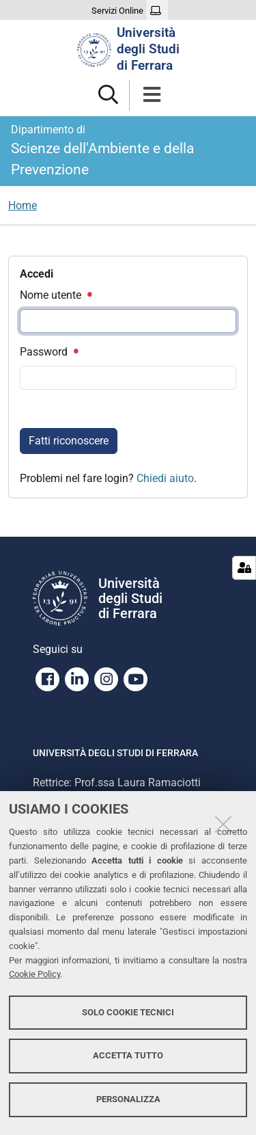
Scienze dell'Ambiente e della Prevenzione (128, 150)
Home (22, 205)
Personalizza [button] (128, 1099)
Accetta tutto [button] (128, 1055)
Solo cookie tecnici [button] (128, 1012)
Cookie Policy (34, 974)
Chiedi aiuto (165, 478)
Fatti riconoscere (69, 440)
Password (48, 351)
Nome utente (55, 295)
